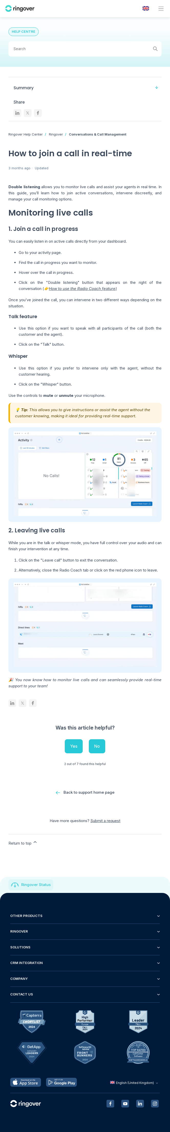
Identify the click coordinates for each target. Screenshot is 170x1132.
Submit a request (105, 820)
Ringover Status (36, 884)
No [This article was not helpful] (97, 746)
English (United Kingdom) (134, 1083)
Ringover (56, 134)
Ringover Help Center (25, 134)
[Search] (85, 49)
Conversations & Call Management (97, 134)
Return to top (23, 842)
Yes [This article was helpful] (73, 746)
